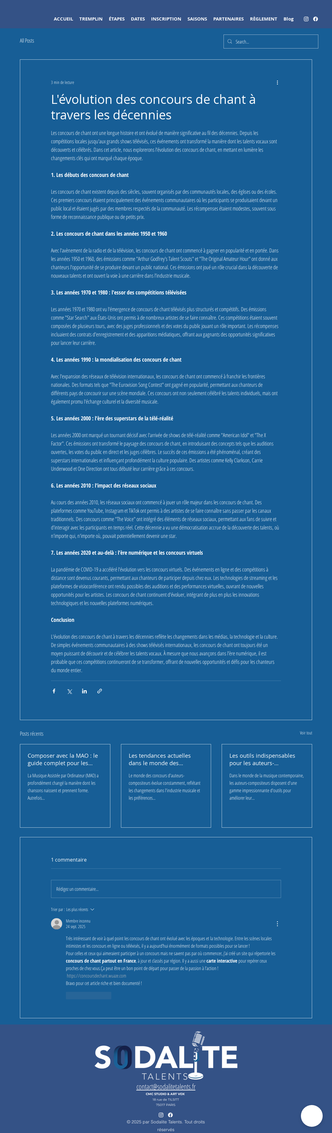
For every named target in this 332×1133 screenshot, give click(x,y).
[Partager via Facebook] (54, 691)
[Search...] (270, 42)
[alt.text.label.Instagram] (306, 19)
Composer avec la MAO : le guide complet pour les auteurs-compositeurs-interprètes (63, 759)
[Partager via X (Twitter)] (69, 691)
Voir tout (306, 733)
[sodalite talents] (315, 19)
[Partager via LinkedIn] (84, 691)
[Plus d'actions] (277, 82)
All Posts (27, 40)
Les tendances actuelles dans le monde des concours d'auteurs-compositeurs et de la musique (160, 759)
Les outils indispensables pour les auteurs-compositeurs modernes (262, 759)
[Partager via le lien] (100, 691)
